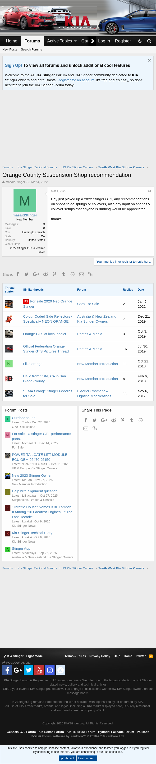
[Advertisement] (79, 130)
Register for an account (76, 80)
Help (117, 656)
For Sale (18, 447)
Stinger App (21, 548)
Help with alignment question (35, 491)
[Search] (149, 41)
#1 (149, 191)
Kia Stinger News (24, 525)
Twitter (141, 656)
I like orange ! (33, 364)
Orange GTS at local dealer (44, 334)
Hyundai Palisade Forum (116, 732)
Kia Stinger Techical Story (32, 533)
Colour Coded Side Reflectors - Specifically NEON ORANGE (47, 318)
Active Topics (59, 41)
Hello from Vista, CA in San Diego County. (44, 378)
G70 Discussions (23, 427)
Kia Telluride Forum (81, 732)
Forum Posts (16, 410)
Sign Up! (13, 65)
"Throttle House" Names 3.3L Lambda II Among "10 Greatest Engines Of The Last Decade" (42, 512)
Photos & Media (89, 334)
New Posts (9, 49)
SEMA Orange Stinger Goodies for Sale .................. (47, 393)
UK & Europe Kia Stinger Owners (34, 468)
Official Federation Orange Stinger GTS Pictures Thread (46, 348)
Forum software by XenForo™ (83, 736)
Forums (32, 41)
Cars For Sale (88, 304)
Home (11, 41)
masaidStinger (15, 182)
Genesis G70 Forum (21, 732)
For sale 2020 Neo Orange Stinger (47, 303)
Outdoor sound (24, 418)
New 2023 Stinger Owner (32, 475)
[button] (75, 41)
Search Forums (31, 49)
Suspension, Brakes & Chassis (33, 500)
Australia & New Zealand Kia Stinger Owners (42, 557)
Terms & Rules (75, 656)
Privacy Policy (99, 656)
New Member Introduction (97, 364)
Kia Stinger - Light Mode (23, 656)
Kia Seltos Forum (51, 732)
